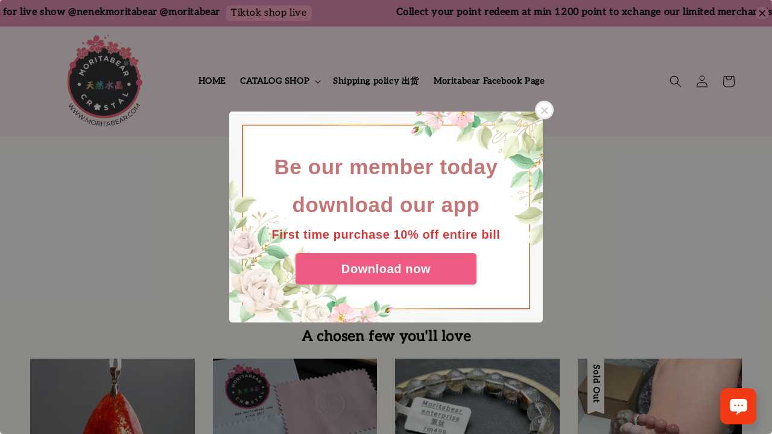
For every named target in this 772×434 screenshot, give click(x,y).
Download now (386, 268)
